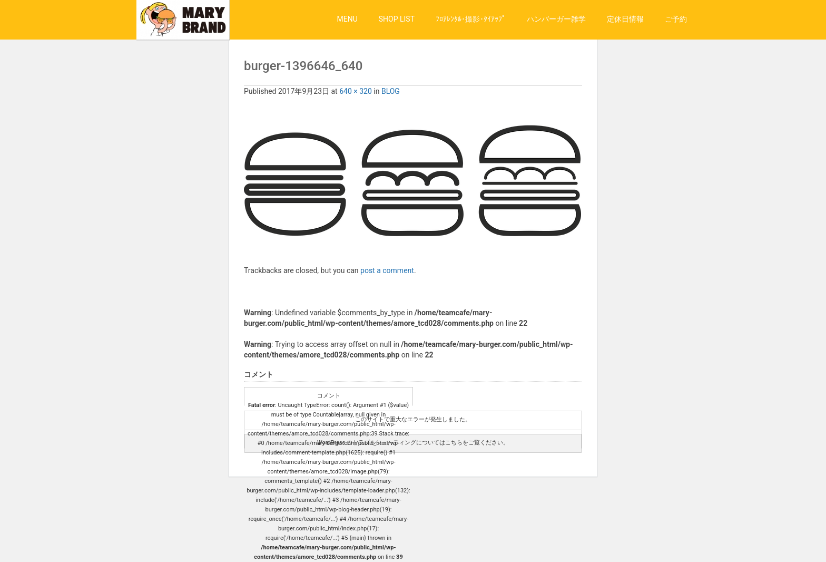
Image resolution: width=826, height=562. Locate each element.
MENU (347, 19)
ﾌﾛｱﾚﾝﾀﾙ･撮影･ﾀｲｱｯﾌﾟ (471, 19)
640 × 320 (355, 91)
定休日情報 (625, 19)
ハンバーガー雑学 (556, 19)
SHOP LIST (397, 19)
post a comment (387, 270)
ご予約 (676, 19)
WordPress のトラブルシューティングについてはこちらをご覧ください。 (413, 442)
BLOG (390, 91)
